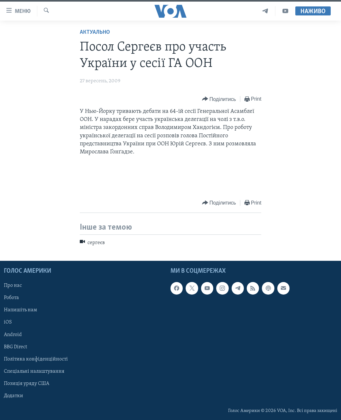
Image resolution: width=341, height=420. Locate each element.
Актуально (95, 32)
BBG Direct (15, 347)
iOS (8, 322)
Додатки (13, 395)
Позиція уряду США (26, 383)
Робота (11, 297)
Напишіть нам (20, 310)
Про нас (13, 285)
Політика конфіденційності (36, 359)
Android (13, 334)
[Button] (219, 99)
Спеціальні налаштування (34, 371)
